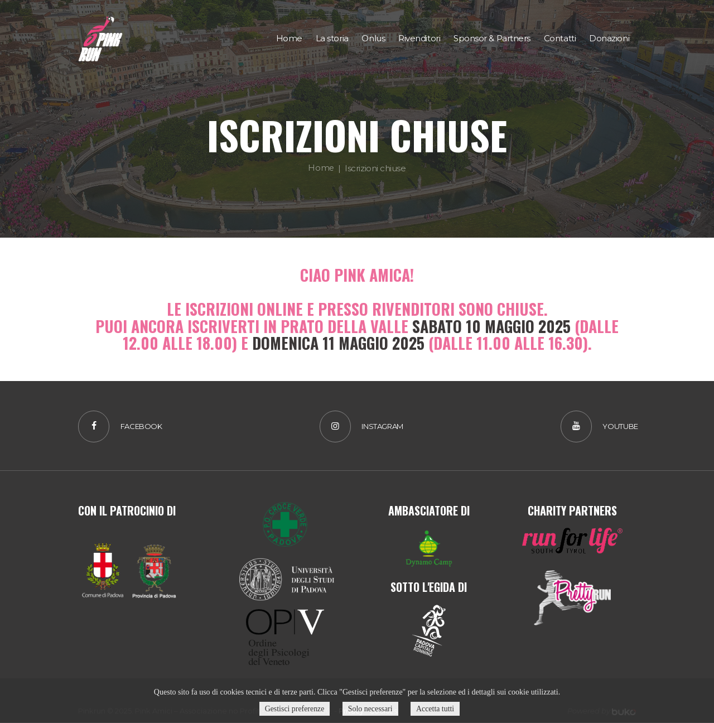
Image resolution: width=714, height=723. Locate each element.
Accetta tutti (436, 709)
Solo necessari (370, 709)
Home (321, 167)
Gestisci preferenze (294, 709)
